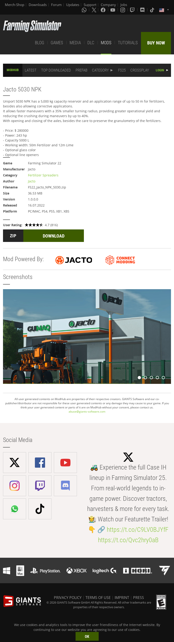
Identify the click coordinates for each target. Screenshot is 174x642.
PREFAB (81, 70)
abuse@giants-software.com (87, 411)
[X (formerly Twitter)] (94, 9)
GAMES (57, 42)
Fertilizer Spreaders (43, 175)
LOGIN (160, 70)
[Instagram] (123, 9)
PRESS (138, 597)
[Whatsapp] (84, 9)
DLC (90, 42)
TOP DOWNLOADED (56, 70)
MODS (106, 42)
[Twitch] (133, 9)
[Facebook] (103, 9)
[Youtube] (113, 9)
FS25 (122, 70)
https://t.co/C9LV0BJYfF (137, 529)
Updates (72, 4)
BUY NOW (156, 43)
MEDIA (75, 42)
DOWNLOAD (53, 236)
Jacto (31, 181)
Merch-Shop (14, 4)
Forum (56, 4)
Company (108, 4)
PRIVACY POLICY (68, 597)
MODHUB (13, 70)
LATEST (31, 70)
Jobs (123, 4)
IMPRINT (122, 597)
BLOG (39, 42)
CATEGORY (100, 70)
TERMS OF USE (98, 597)
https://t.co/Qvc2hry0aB (128, 540)
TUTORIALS (128, 42)
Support (90, 4)
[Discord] (143, 9)
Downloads (38, 4)
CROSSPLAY (139, 70)
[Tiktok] (152, 9)
